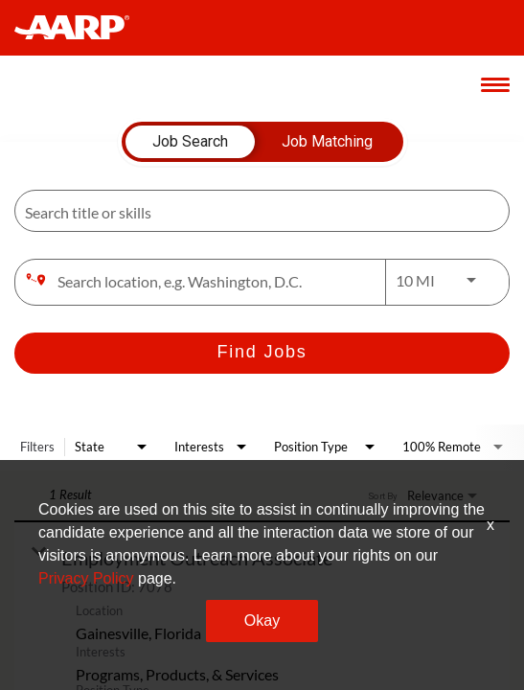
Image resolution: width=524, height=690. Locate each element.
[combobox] (252, 211)
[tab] (190, 142)
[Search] (262, 353)
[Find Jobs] (262, 353)
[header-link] (81, 28)
